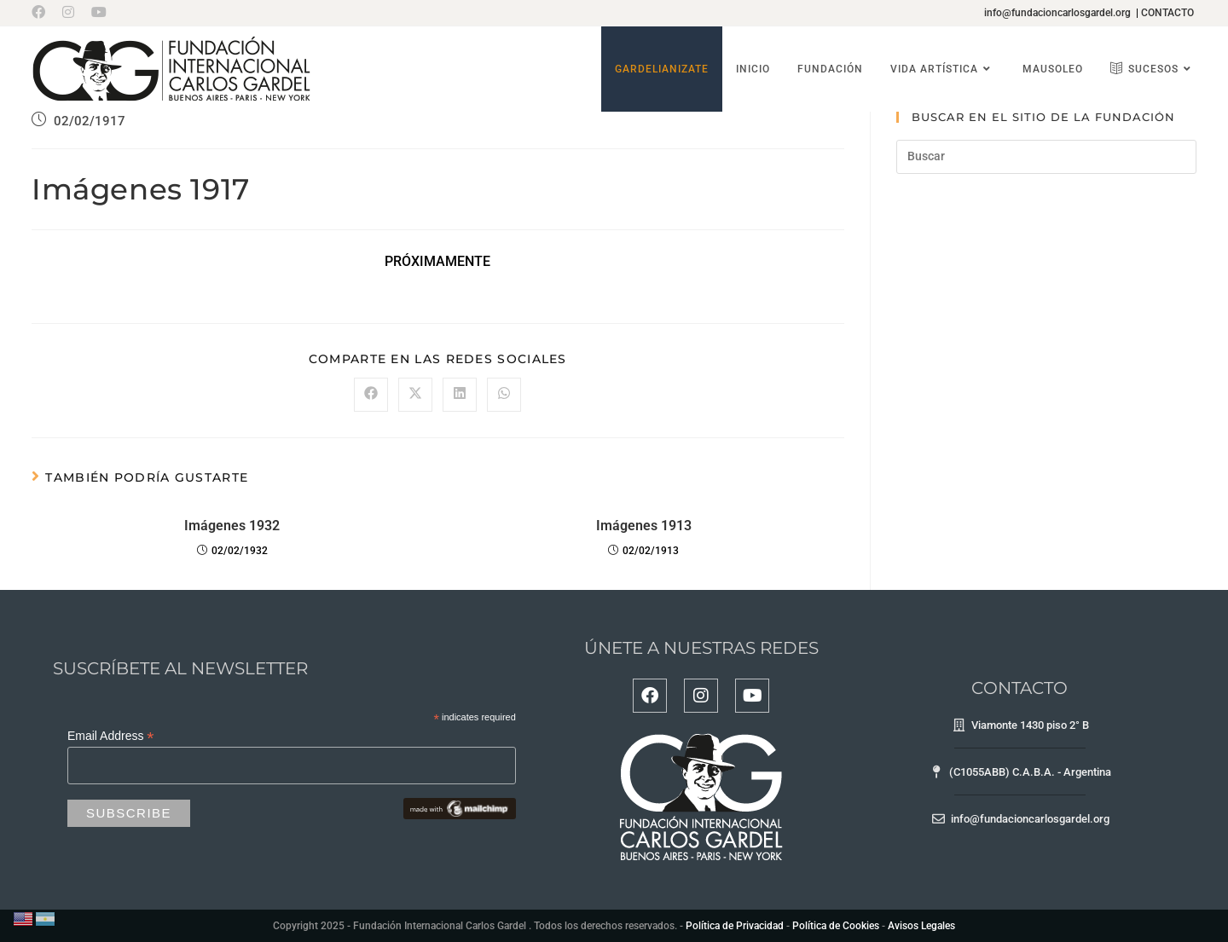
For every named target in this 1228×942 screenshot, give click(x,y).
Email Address (110, 736)
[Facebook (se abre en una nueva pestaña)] (43, 12)
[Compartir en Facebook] (371, 395)
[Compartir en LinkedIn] (460, 395)
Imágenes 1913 (644, 525)
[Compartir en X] (415, 395)
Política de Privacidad (735, 926)
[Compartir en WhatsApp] (504, 395)
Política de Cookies (835, 926)
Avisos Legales (921, 926)
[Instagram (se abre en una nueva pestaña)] (68, 12)
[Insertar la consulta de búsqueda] (1046, 157)
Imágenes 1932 (232, 525)
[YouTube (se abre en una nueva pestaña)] (99, 12)
